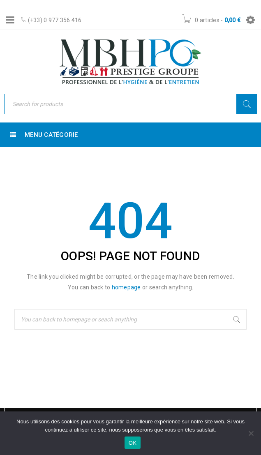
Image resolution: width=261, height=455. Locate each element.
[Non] (251, 433)
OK (132, 443)
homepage (126, 287)
